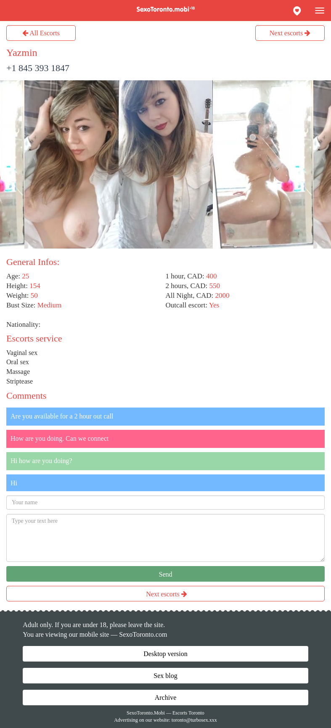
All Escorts (41, 33)
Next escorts (290, 33)
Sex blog (165, 675)
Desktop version (165, 653)
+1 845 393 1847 (37, 68)
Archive (166, 697)
